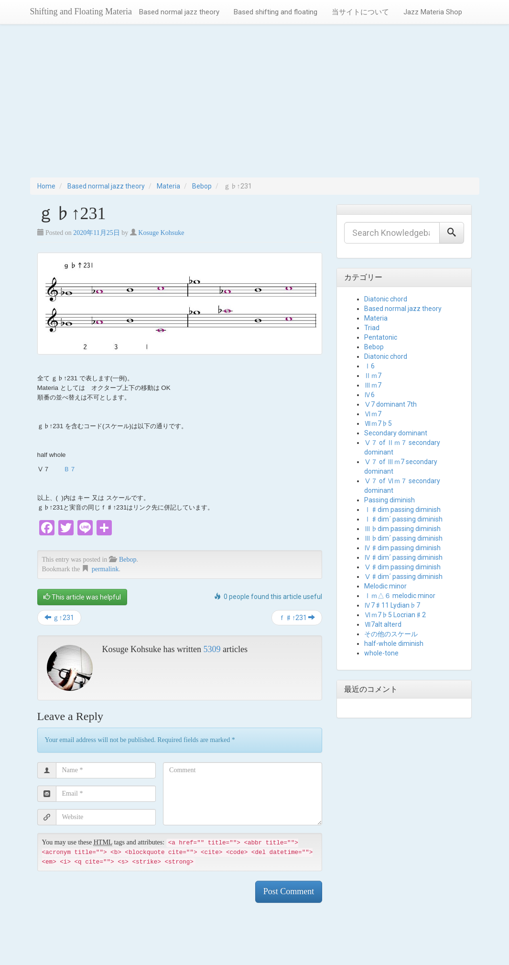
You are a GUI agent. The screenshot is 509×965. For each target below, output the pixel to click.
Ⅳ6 (369, 395)
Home (46, 186)
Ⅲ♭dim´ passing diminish (403, 538)
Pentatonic (380, 337)
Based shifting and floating (275, 12)
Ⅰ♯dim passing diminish (402, 509)
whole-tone (381, 653)
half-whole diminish (393, 643)
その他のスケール (391, 634)
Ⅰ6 (369, 366)
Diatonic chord (385, 299)
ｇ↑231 (59, 617)
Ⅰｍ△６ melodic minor (399, 595)
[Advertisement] (254, 106)
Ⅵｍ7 (372, 414)
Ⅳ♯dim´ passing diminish (403, 557)
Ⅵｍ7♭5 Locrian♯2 (395, 615)
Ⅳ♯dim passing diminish (402, 548)
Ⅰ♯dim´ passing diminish (403, 519)
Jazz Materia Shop (432, 12)
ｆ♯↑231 (297, 617)
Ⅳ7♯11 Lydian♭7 (392, 605)
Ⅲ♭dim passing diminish (402, 528)
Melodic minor (385, 586)
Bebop (202, 186)
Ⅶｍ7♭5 (378, 423)
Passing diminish (389, 500)
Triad (371, 328)
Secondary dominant (395, 433)
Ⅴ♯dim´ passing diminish (403, 576)
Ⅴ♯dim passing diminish (402, 567)
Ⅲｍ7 (372, 385)
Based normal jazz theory (179, 12)
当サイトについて (360, 12)
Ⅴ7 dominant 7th (390, 404)
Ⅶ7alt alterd (382, 624)
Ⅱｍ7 (372, 375)
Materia (168, 186)
